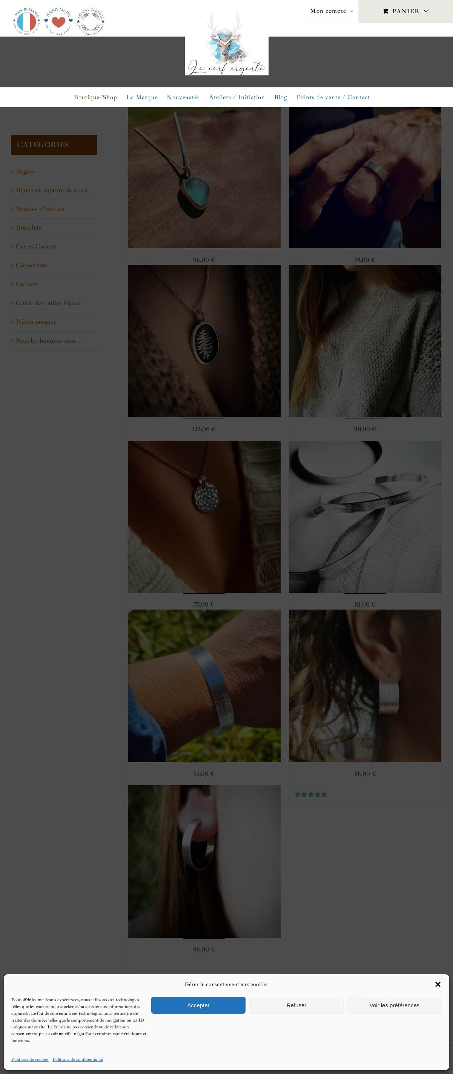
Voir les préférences (395, 1005)
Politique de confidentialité (77, 1059)
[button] (438, 984)
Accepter (198, 1005)
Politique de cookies (30, 1059)
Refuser (297, 1005)
